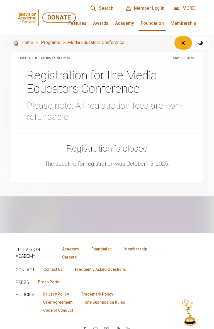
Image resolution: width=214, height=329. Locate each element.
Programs (50, 42)
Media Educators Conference (96, 42)
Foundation (152, 23)
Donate (59, 17)
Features (77, 23)
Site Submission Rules (106, 303)
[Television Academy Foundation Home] (29, 17)
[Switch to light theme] (183, 43)
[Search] (100, 8)
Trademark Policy (98, 295)
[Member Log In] (144, 8)
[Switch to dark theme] (201, 43)
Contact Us (53, 269)
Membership (183, 23)
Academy (124, 23)
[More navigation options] (184, 8)
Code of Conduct (58, 311)
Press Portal (49, 282)
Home (23, 43)
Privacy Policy (56, 295)
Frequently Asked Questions (102, 269)
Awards (100, 23)
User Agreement (58, 303)
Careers (69, 257)
